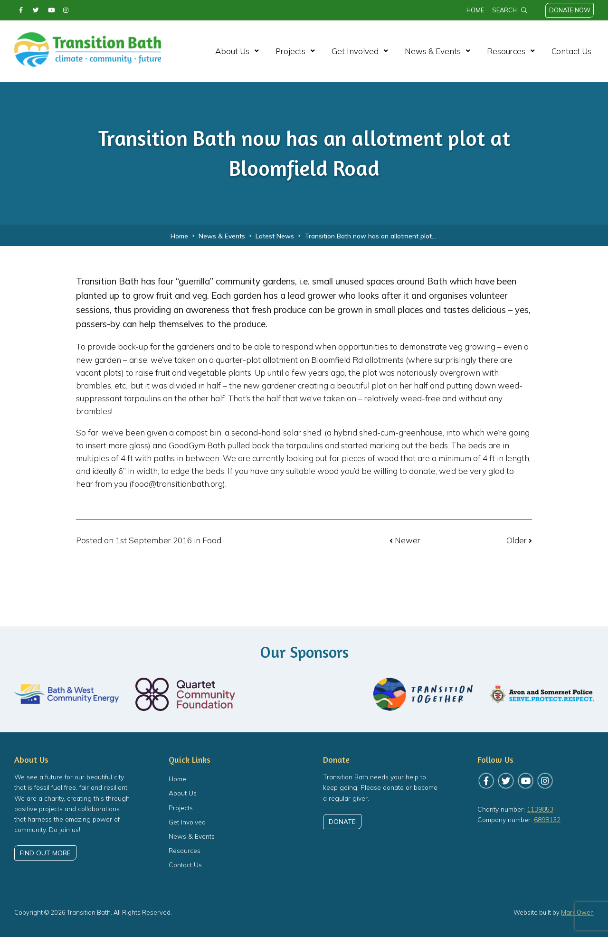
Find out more (45, 853)
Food (211, 540)
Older (519, 540)
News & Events (433, 51)
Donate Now (569, 10)
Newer (405, 540)
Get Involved (355, 51)
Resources (506, 51)
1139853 (540, 809)
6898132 (547, 819)
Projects (290, 51)
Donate (342, 821)
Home (475, 10)
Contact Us (571, 51)
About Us (232, 51)
